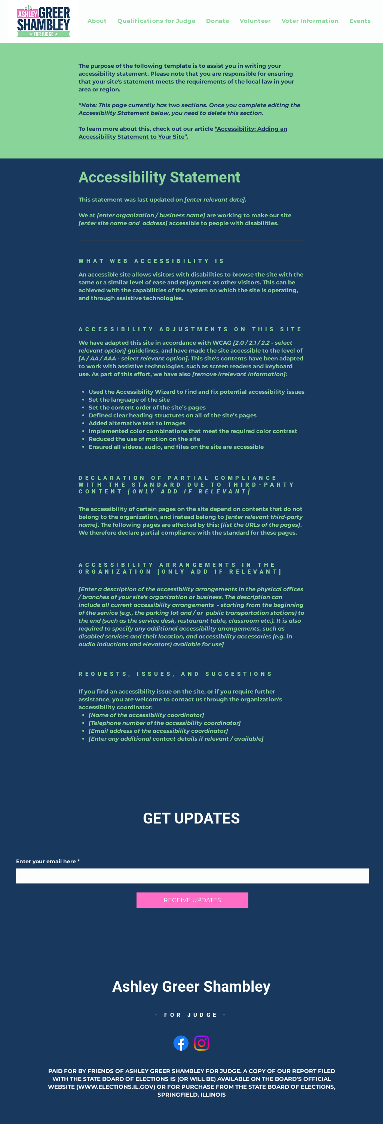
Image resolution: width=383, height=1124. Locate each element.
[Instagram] (202, 1043)
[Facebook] (181, 1043)
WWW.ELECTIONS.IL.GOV (115, 1086)
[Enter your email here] (190, 876)
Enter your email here (48, 861)
